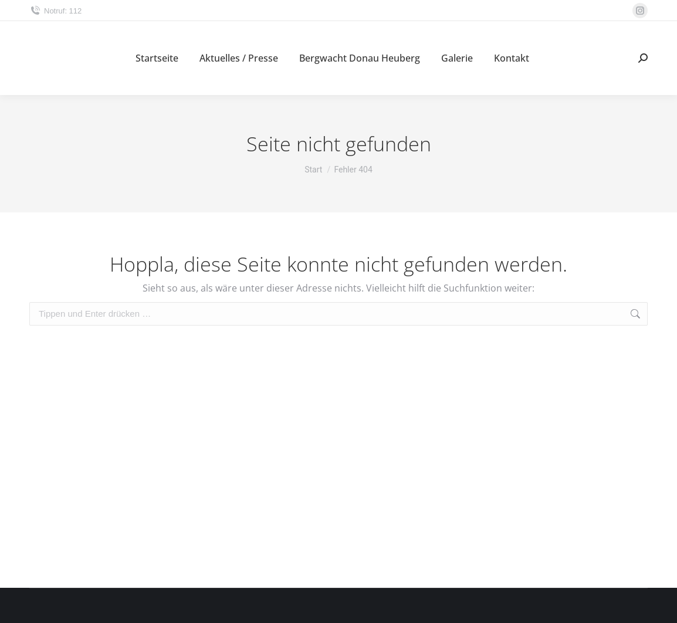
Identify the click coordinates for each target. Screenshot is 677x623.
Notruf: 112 (55, 10)
